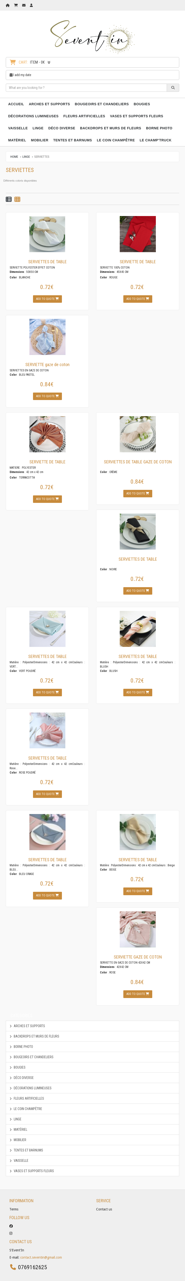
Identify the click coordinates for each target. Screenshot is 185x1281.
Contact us (104, 1209)
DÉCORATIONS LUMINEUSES (33, 116)
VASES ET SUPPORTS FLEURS (136, 116)
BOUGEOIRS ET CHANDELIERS (102, 104)
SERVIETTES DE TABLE (47, 261)
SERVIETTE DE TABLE (138, 261)
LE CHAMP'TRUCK (156, 140)
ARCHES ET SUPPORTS (49, 104)
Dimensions (17, 272)
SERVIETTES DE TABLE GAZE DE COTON (138, 461)
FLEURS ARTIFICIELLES (84, 116)
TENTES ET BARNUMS (72, 140)
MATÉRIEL (17, 140)
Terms (13, 1209)
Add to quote (47, 299)
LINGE (38, 128)
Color (13, 277)
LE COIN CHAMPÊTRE (116, 140)
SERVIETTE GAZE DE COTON (138, 956)
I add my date (20, 75)
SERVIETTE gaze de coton (47, 364)
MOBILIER (39, 140)
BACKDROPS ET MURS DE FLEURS (110, 128)
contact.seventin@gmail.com (41, 1257)
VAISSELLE (18, 128)
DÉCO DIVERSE (61, 128)
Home (14, 156)
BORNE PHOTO (159, 128)
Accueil (16, 104)
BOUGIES (142, 104)
